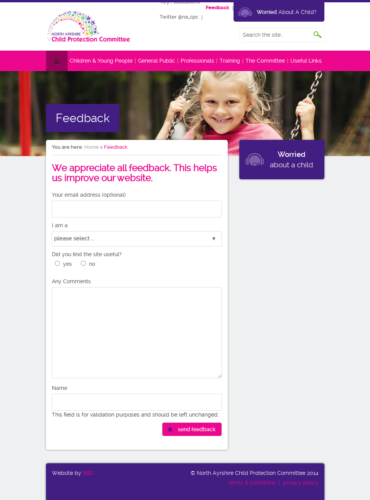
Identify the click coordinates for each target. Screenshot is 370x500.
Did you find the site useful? (87, 254)
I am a (60, 225)
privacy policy (301, 483)
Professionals (197, 61)
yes (67, 264)
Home (91, 147)
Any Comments (71, 281)
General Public (156, 61)
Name (59, 388)
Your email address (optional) (89, 195)
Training (230, 61)
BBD (88, 473)
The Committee (265, 61)
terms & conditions (252, 483)
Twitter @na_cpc (179, 17)
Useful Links (306, 61)
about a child (291, 159)
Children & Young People (101, 61)
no (92, 264)
